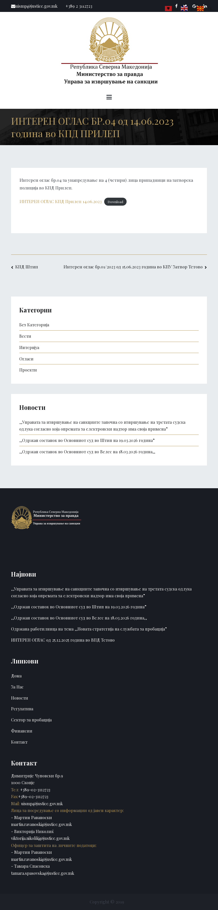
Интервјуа (29, 347)
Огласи (26, 359)
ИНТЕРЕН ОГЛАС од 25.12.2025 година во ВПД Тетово (63, 640)
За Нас (17, 687)
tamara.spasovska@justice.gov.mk (42, 873)
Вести (25, 336)
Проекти (28, 370)
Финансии (21, 731)
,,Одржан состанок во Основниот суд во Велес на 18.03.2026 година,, (87, 451)
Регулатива (22, 708)
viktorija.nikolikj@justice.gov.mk (40, 838)
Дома (16, 676)
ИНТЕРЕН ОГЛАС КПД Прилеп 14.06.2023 (61, 201)
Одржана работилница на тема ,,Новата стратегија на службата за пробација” (89, 629)
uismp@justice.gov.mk (41, 803)
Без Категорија (34, 324)
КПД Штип (26, 267)
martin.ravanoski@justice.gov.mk (41, 824)
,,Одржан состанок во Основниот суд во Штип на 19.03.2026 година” (87, 440)
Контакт (19, 742)
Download (115, 201)
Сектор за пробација (31, 720)
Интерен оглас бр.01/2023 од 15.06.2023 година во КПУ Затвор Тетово (133, 267)
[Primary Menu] (109, 98)
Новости (19, 698)
